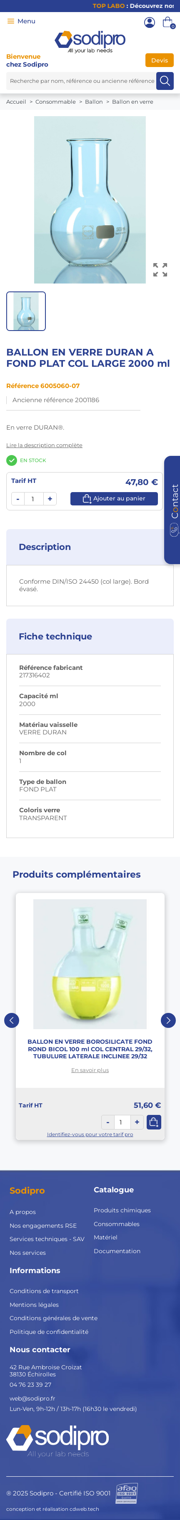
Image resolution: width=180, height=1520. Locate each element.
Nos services (28, 1252)
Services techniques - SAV (47, 1239)
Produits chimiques (122, 1210)
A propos (23, 1212)
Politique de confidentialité (49, 1332)
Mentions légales (34, 1305)
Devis (159, 60)
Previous (11, 1020)
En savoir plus (90, 1070)
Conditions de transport (44, 1291)
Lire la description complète (44, 445)
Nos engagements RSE (43, 1225)
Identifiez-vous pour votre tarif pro (90, 1134)
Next (168, 1020)
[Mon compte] (149, 22)
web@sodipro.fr (32, 1398)
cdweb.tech (84, 1509)
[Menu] (11, 21)
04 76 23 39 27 (30, 1384)
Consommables (117, 1224)
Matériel (106, 1237)
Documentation (117, 1251)
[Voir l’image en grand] (160, 270)
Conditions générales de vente (54, 1318)
